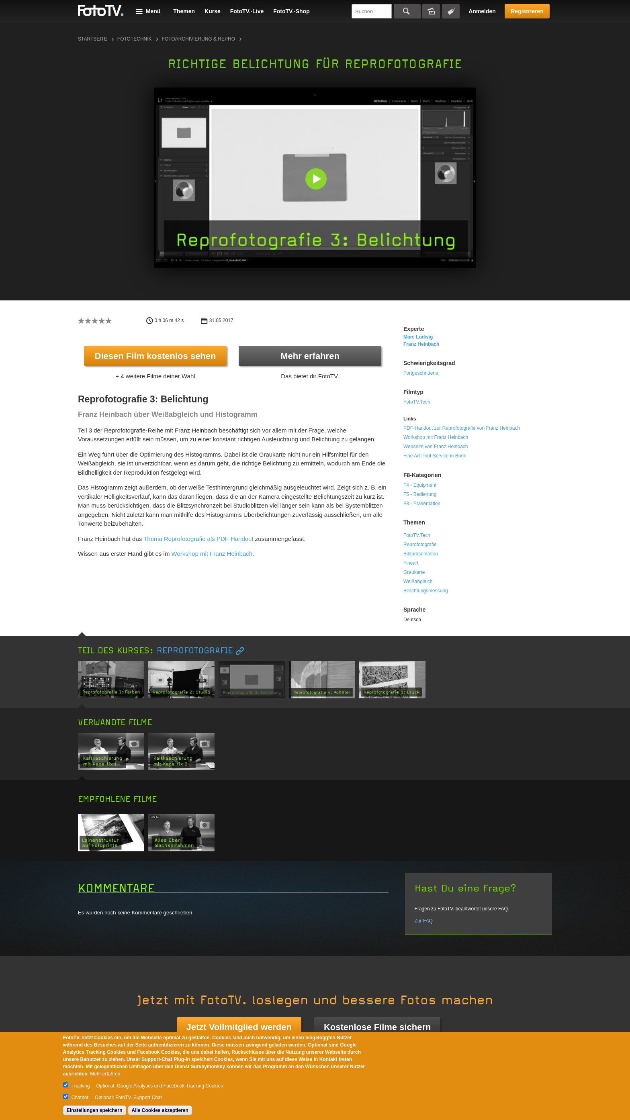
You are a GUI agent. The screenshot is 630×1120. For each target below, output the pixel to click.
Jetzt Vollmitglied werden (239, 1027)
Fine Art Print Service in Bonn (434, 456)
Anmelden (482, 11)
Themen (184, 11)
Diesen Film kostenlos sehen (155, 356)
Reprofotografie (420, 544)
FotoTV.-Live (247, 11)
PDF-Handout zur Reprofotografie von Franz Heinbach (461, 428)
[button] (316, 180)
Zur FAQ (424, 921)
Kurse (213, 11)
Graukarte (414, 572)
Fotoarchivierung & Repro (198, 39)
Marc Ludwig (418, 337)
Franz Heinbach (421, 344)
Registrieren (527, 11)
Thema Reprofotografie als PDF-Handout (198, 538)
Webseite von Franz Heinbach (435, 446)
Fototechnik (134, 39)
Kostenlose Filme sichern (377, 1027)
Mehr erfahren (310, 356)
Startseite (92, 39)
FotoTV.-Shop (291, 11)
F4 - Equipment (419, 485)
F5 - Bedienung (419, 494)
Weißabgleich (417, 581)
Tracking (81, 1086)
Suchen (407, 11)
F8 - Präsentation (421, 503)
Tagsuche (451, 11)
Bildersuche (431, 11)
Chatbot (80, 1097)
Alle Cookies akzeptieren (160, 1110)
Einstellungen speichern (95, 1110)
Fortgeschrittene (420, 373)
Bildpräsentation (420, 554)
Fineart (410, 563)
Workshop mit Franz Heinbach (212, 553)
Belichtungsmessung (425, 591)
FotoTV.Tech (416, 402)
